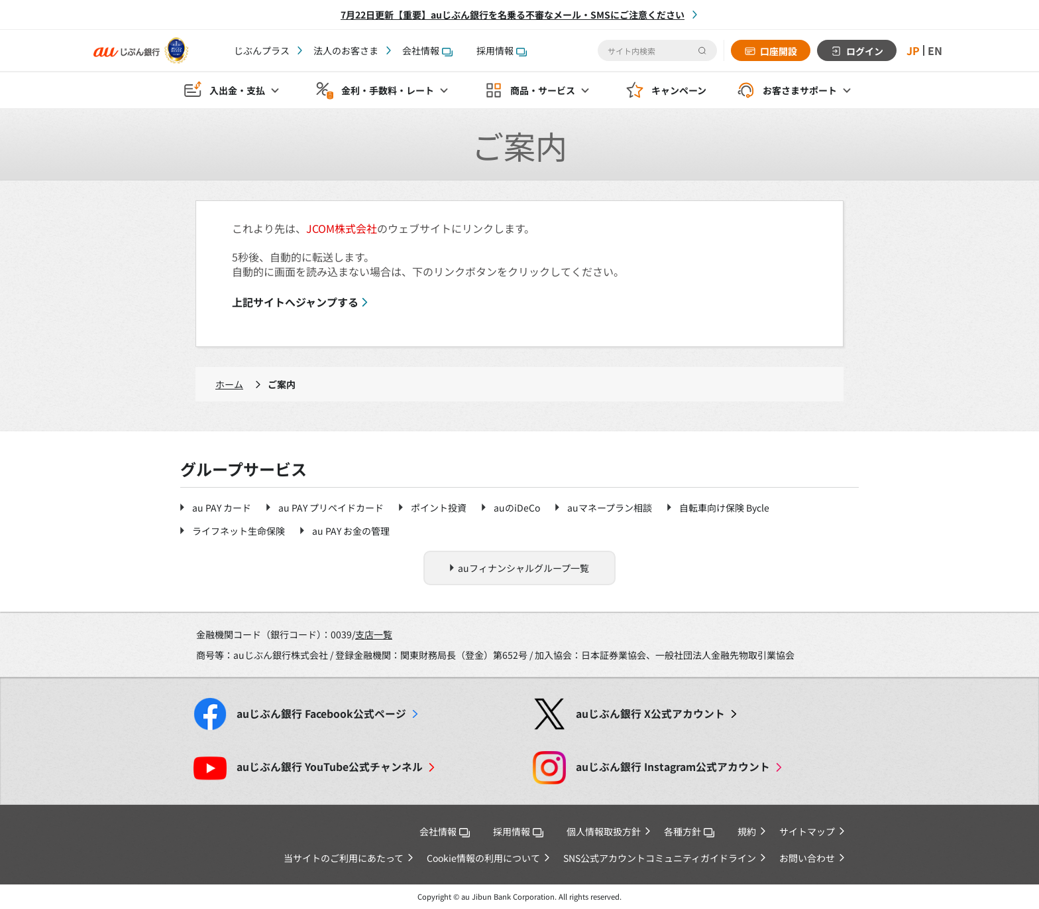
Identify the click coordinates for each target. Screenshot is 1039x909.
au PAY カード (221, 507)
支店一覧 (373, 634)
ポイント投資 (438, 507)
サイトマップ (807, 831)
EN (935, 50)
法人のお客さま (345, 50)
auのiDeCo (517, 507)
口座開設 (778, 51)
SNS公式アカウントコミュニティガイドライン (659, 858)
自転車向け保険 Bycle (724, 507)
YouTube (330, 766)
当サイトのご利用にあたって (344, 858)
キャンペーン (678, 90)
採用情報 (501, 50)
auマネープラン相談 (609, 507)
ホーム (229, 384)
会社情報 (427, 50)
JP (913, 50)
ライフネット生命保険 (238, 530)
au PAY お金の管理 (351, 530)
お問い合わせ (807, 858)
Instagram (673, 766)
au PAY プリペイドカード (331, 507)
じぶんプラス (262, 50)
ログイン (864, 51)
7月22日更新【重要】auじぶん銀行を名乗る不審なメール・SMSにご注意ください (512, 14)
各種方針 (689, 831)
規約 (747, 831)
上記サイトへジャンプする (295, 302)
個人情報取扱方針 (604, 831)
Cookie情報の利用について (483, 858)
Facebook (321, 713)
